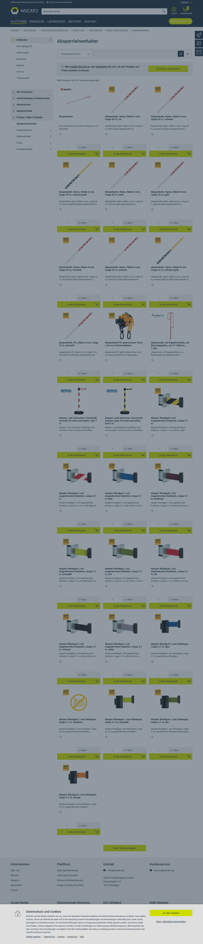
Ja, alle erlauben (171, 913)
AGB (82, 937)
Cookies (61, 937)
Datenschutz (49, 937)
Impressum (72, 937)
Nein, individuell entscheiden (171, 921)
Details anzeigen (33, 937)
